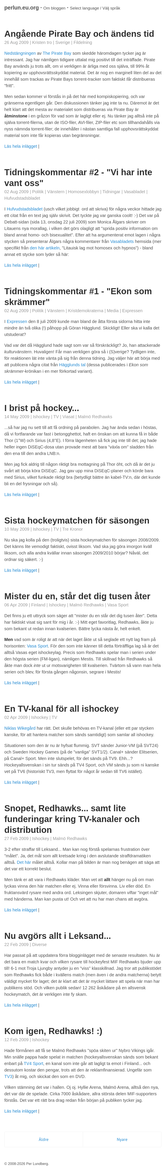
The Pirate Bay (57, 53)
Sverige (62, 42)
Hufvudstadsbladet (22, 198)
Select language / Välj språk (95, 8)
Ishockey (41, 416)
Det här (24, 862)
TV (56, 416)
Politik (38, 191)
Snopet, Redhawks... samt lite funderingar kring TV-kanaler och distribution (72, 819)
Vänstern (55, 191)
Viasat (68, 416)
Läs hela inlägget (20, 146)
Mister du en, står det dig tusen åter (77, 596)
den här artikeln (45, 248)
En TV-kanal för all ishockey (61, 708)
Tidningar (111, 191)
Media (112, 310)
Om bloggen (54, 8)
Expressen (132, 310)
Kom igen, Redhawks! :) (53, 1031)
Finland (38, 604)
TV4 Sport (33, 1063)
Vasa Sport (117, 604)
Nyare (122, 1139)
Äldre (43, 1139)
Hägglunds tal (72, 364)
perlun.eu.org (21, 8)
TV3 (8, 1076)
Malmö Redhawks (95, 416)
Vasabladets (122, 241)
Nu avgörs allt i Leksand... (57, 936)
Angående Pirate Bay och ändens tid (79, 34)
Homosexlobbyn (83, 191)
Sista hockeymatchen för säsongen (76, 520)
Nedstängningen (20, 53)
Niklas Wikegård (19, 728)
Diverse (39, 944)
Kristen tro (42, 42)
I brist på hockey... (41, 408)
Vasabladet (134, 191)
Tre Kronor (72, 529)
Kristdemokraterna (85, 310)
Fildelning (82, 42)
